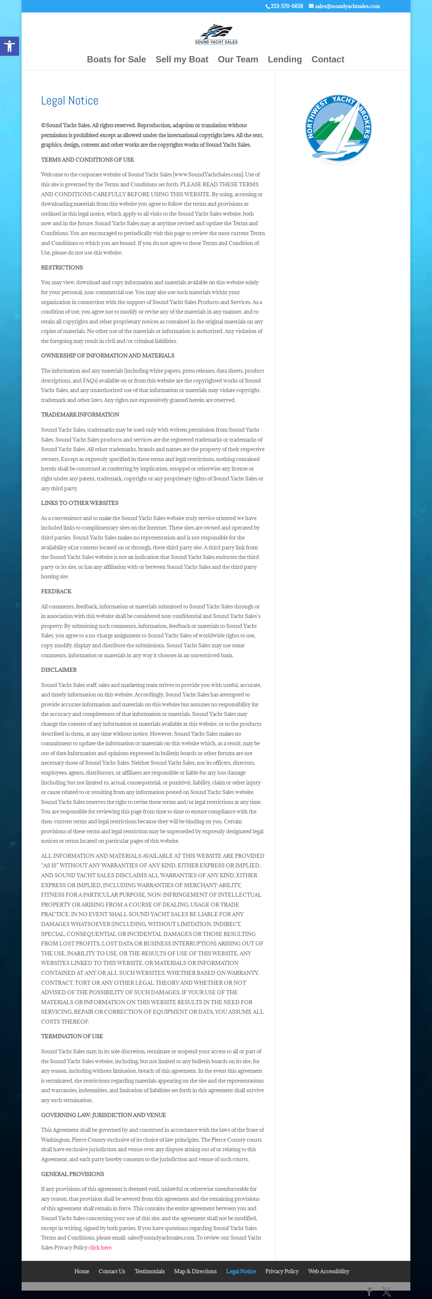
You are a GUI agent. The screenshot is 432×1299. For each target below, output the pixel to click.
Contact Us (112, 1271)
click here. (100, 1247)
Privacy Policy (282, 1271)
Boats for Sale (116, 60)
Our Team (238, 60)
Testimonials (149, 1271)
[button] (9, 46)
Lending (285, 60)
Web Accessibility (328, 1271)
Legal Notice (241, 1271)
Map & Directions (195, 1271)
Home (81, 1271)
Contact (327, 60)
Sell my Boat (182, 60)
